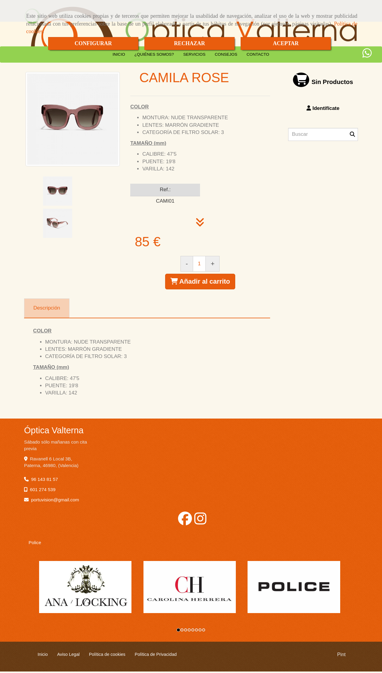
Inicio (43, 655)
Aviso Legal (68, 655)
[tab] (46, 308)
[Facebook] (185, 522)
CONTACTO (258, 54)
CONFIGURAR (93, 43)
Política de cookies (107, 655)
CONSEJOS (226, 54)
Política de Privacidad (156, 655)
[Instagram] (200, 522)
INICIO (118, 54)
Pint (341, 656)
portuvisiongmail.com (55, 499)
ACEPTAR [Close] (286, 43)
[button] (323, 108)
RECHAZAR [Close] (189, 43)
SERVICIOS (194, 54)
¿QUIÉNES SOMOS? (154, 54)
